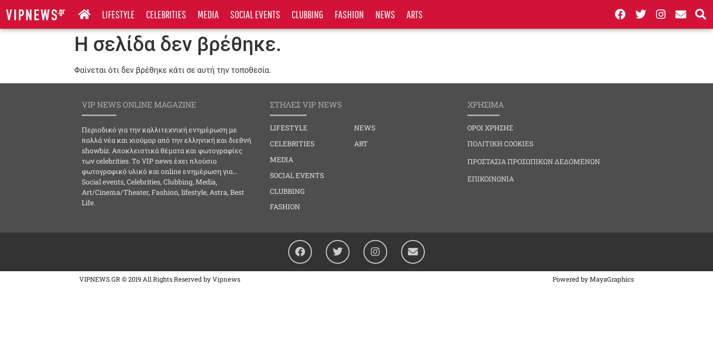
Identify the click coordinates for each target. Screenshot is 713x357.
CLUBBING (307, 14)
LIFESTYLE (118, 14)
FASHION (349, 14)
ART (361, 143)
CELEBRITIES (166, 14)
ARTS (415, 14)
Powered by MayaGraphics (593, 279)
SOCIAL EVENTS (255, 14)
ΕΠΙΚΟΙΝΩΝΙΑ (490, 178)
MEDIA (208, 14)
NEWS (385, 14)
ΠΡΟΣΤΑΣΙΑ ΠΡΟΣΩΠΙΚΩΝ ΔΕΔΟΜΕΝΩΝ (533, 161)
